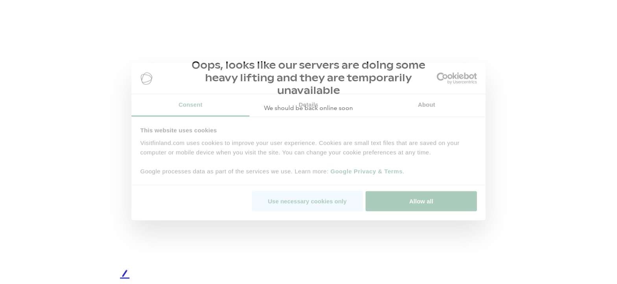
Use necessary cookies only (307, 201)
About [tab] (426, 104)
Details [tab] (308, 104)
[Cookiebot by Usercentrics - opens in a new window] (442, 78)
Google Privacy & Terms (367, 171)
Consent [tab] (191, 104)
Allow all (421, 201)
